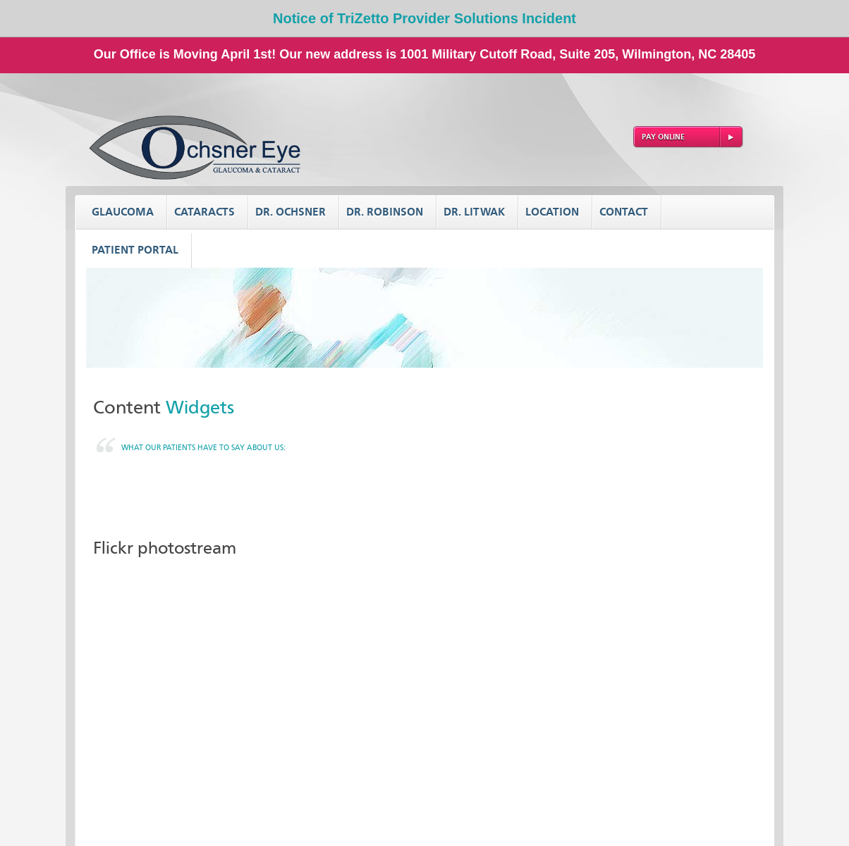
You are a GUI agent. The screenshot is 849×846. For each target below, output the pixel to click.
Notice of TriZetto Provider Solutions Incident (424, 18)
